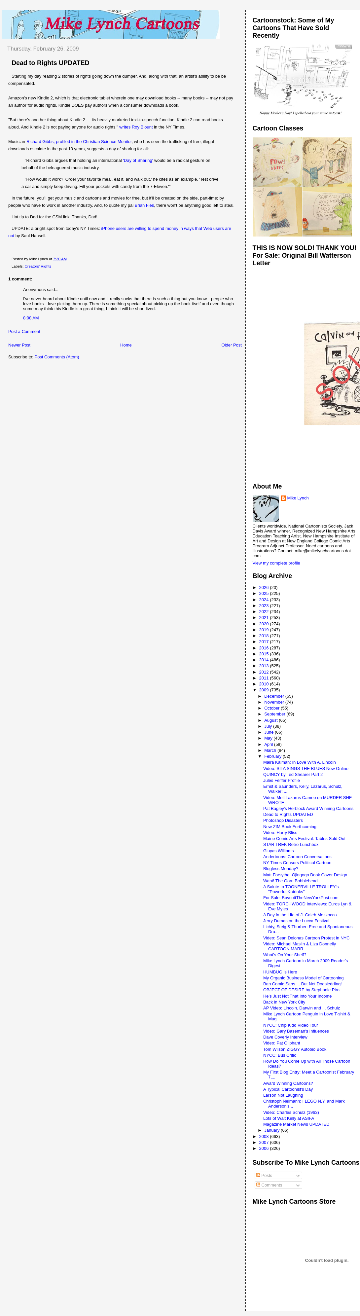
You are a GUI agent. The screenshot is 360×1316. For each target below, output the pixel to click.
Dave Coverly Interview (285, 1037)
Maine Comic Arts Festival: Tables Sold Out (304, 838)
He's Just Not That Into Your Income (297, 996)
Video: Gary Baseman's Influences (296, 1031)
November (274, 702)
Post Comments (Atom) (57, 356)
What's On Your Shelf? (284, 954)
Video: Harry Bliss (280, 832)
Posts (264, 1175)
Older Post (232, 345)
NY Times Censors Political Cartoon (297, 862)
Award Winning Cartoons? (288, 1083)
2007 (264, 1142)
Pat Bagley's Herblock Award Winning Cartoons (308, 808)
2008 (264, 1136)
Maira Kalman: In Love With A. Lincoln (299, 762)
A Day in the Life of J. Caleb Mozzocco (300, 914)
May (268, 738)
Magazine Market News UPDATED (296, 1124)
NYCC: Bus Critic (279, 1055)
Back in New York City (284, 1002)
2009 (264, 689)
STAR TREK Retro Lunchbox (290, 844)
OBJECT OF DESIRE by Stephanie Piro (301, 989)
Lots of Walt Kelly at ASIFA (288, 1118)
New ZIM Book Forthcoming (289, 826)
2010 (264, 683)
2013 (264, 665)
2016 (264, 647)
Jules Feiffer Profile (281, 780)
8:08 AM (31, 317)
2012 (264, 672)
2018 (264, 635)
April (269, 744)
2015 (264, 653)
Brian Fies (144, 205)
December (274, 696)
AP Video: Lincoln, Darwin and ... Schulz (301, 1007)
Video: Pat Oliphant (281, 1043)
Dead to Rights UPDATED (51, 62)
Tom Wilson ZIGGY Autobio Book (294, 1049)
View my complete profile (276, 563)
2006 (264, 1148)
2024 (264, 599)
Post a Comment (24, 331)
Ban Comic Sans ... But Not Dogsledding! (302, 983)
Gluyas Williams (278, 850)
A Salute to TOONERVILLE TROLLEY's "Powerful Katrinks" (301, 889)
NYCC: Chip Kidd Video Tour (290, 1025)
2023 (264, 605)
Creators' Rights (38, 266)
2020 (264, 623)
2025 (264, 593)
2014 (264, 659)
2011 (264, 678)
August (271, 720)
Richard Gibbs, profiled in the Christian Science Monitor (79, 141)
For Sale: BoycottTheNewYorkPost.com (301, 897)
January (272, 1130)
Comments (269, 1185)
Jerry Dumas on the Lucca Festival (296, 920)
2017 (264, 641)
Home (126, 345)
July (268, 726)
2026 (264, 587)
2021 (264, 617)
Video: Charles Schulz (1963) (291, 1112)
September (275, 714)
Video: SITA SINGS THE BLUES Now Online (305, 768)
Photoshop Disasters (283, 820)
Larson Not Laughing (283, 1095)
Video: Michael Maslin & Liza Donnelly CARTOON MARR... (299, 946)
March (270, 750)
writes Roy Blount (136, 127)
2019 (264, 629)
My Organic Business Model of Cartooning (303, 977)
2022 (264, 611)
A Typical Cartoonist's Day (288, 1089)
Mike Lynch (298, 497)
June (269, 732)
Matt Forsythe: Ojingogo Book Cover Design (305, 874)
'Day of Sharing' (138, 160)
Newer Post (19, 345)
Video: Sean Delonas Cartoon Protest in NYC (306, 937)
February (273, 756)
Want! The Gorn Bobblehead (290, 880)
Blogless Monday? (280, 868)
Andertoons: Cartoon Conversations (297, 856)
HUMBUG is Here (280, 971)
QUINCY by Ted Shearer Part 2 (293, 774)
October (272, 708)
